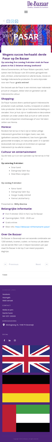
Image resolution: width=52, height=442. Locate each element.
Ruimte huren (7, 313)
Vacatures (6, 294)
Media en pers (7, 310)
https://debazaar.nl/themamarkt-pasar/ (32, 226)
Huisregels (6, 297)
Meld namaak (7, 300)
